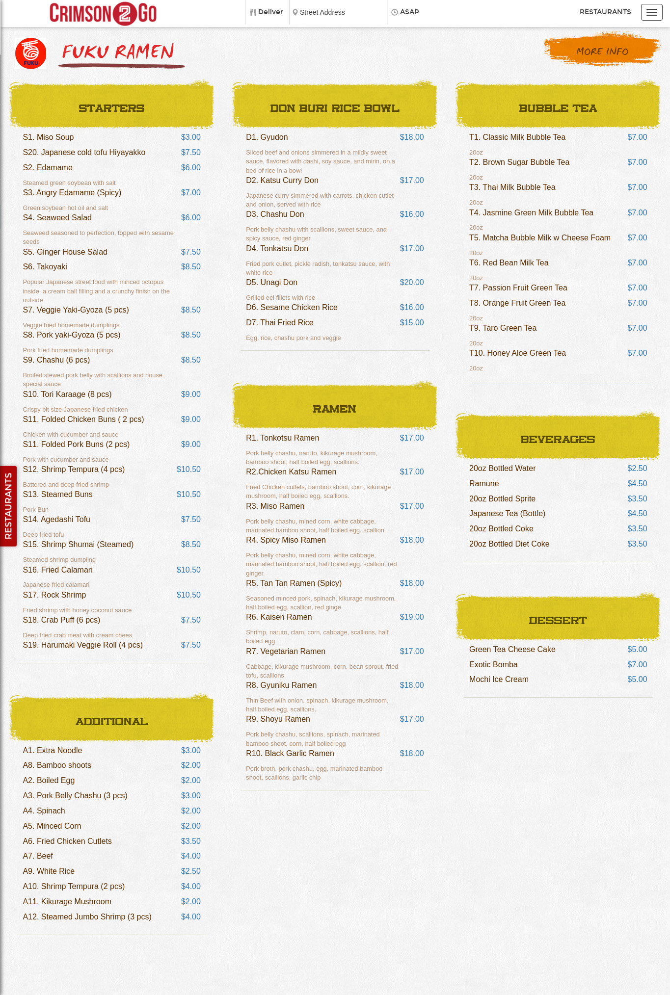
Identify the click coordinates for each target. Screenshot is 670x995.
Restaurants (605, 12)
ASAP (409, 12)
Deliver (270, 12)
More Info (602, 52)
